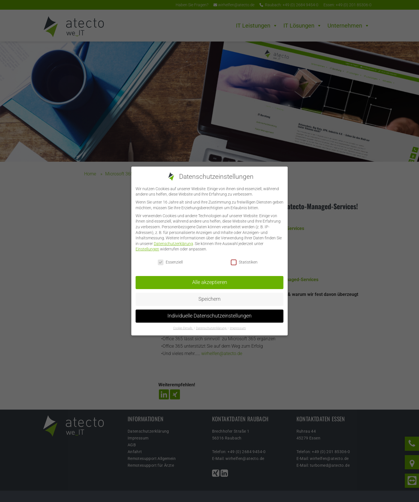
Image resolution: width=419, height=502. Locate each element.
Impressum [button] (238, 327)
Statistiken (244, 262)
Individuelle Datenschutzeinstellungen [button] (209, 315)
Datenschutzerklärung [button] (211, 327)
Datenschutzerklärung (173, 243)
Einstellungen (147, 248)
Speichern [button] (209, 299)
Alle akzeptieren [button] (209, 282)
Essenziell (170, 262)
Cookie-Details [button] (183, 327)
